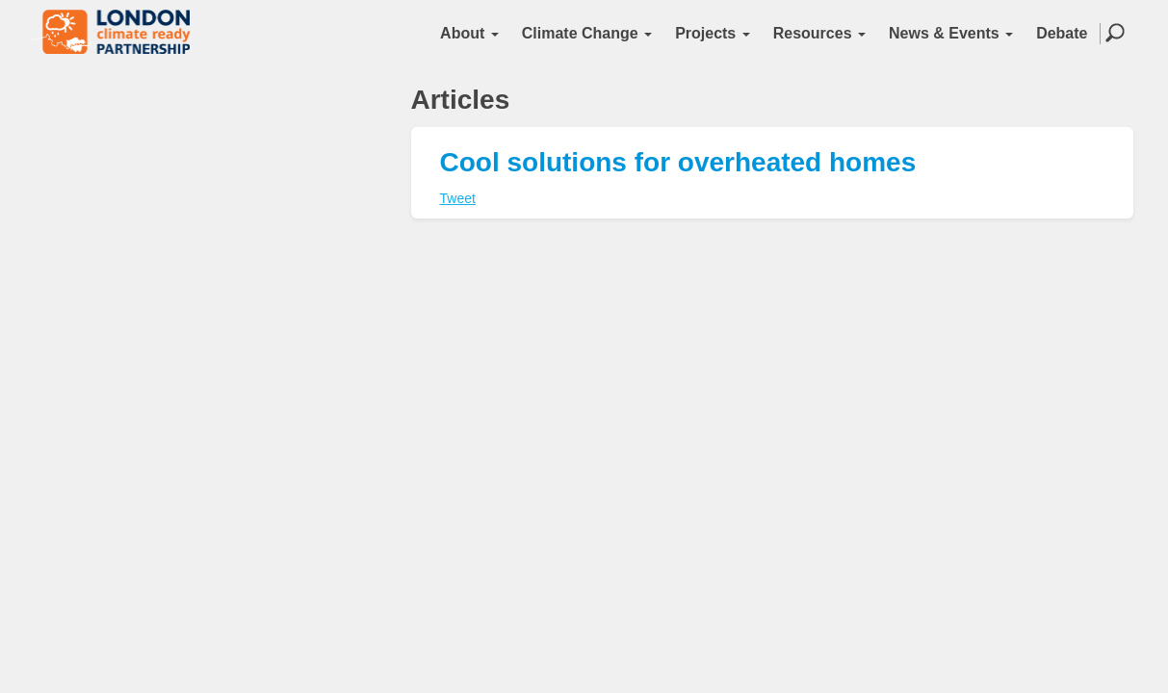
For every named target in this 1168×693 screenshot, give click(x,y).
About (469, 33)
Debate (1061, 33)
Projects (712, 33)
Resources (819, 33)
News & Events (951, 33)
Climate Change (587, 33)
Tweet (458, 198)
